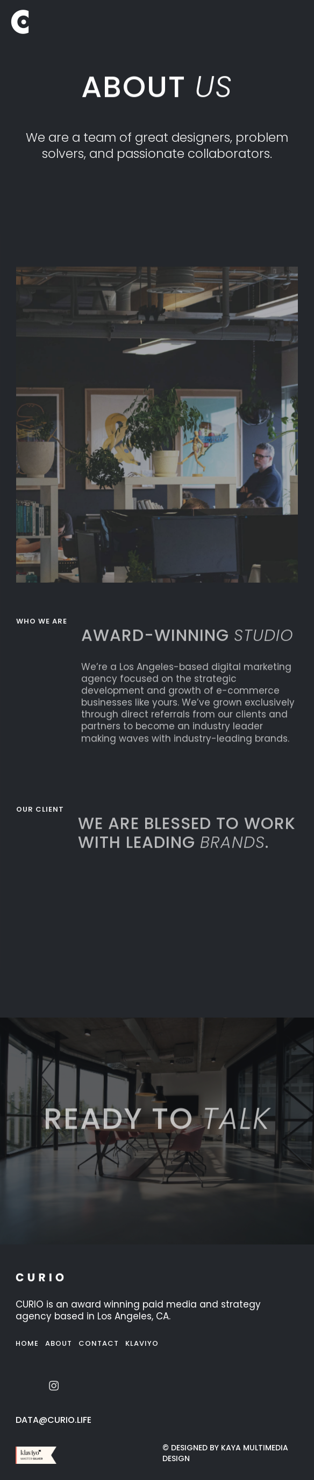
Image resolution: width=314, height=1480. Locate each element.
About (58, 1343)
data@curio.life (53, 1420)
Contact (98, 1343)
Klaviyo (142, 1343)
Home (27, 1343)
